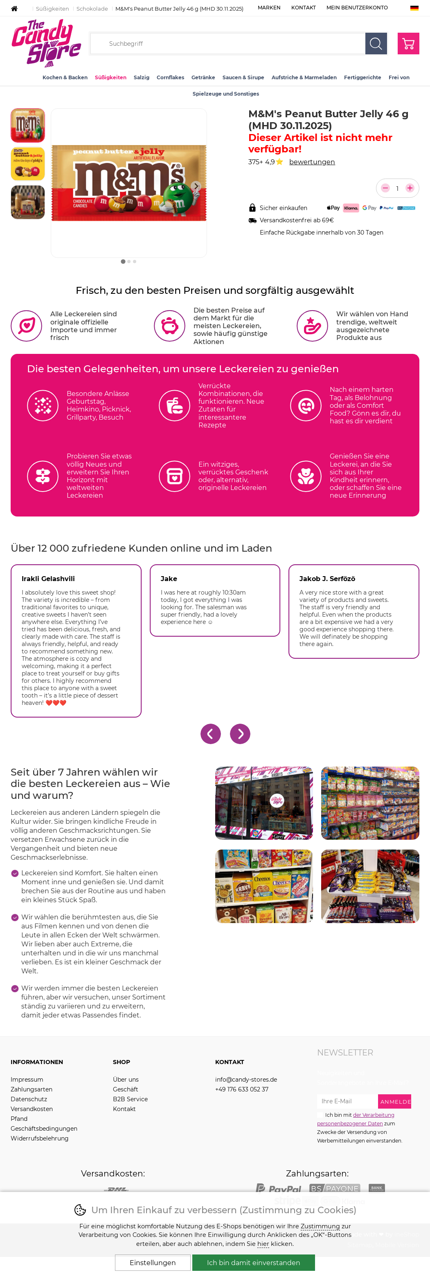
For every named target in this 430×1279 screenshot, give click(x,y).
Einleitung (14, 8)
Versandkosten (32, 1109)
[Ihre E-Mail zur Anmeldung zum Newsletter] (347, 1101)
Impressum (27, 1079)
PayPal (278, 1189)
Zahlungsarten (31, 1089)
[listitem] (28, 125)
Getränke (203, 77)
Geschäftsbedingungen (44, 1128)
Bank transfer (377, 1189)
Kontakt (303, 7)
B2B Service (130, 1099)
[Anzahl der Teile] (397, 188)
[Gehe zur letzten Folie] (210, 734)
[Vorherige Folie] (62, 186)
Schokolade (92, 8)
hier (263, 1244)
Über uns (126, 1079)
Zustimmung (320, 1226)
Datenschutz (29, 1099)
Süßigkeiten (52, 8)
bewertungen (312, 162)
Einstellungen (153, 1263)
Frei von (399, 77)
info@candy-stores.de (246, 1079)
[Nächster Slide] (196, 186)
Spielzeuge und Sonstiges (226, 94)
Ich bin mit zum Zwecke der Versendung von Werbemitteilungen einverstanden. (360, 1127)
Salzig (141, 77)
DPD (116, 1189)
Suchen (376, 43)
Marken (269, 7)
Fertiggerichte (362, 77)
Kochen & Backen (65, 77)
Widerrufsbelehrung (40, 1138)
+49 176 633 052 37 (241, 1089)
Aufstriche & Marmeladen (304, 77)
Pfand (19, 1118)
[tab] (123, 261)
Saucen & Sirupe (243, 77)
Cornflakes (170, 77)
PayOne (334, 1189)
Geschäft (125, 1089)
